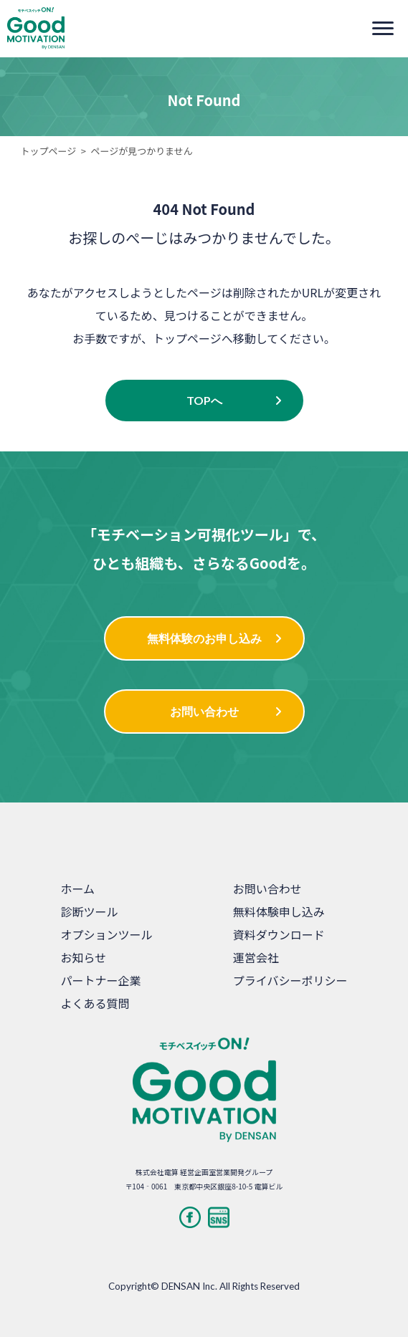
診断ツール (89, 911)
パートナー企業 (101, 980)
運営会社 (256, 957)
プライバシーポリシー (290, 980)
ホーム (78, 888)
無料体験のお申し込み (204, 638)
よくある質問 (95, 1003)
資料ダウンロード (279, 934)
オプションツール (107, 934)
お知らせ (84, 957)
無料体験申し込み (279, 911)
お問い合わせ (204, 711)
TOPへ (204, 400)
